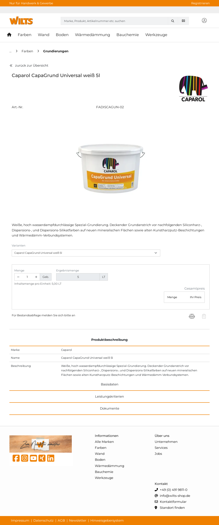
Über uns (162, 436)
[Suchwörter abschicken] (173, 21)
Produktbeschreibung (109, 340)
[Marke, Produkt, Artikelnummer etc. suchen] (173, 21)
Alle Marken (104, 442)
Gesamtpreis (194, 288)
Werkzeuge (104, 478)
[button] (204, 21)
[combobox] (125, 21)
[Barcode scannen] (183, 21)
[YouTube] (33, 459)
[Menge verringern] (18, 276)
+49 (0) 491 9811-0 (171, 489)
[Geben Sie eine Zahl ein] (27, 276)
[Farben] (28, 51)
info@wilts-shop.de (172, 495)
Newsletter (77, 520)
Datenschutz (43, 520)
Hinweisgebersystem (107, 520)
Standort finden (170, 507)
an (73, 315)
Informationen (106, 436)
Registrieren (200, 3)
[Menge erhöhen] (36, 276)
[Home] (10, 51)
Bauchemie (104, 472)
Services (161, 448)
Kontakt (161, 484)
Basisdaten (109, 384)
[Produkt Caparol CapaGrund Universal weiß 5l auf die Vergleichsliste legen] (192, 317)
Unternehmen (166, 442)
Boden (100, 460)
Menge (19, 270)
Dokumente (109, 408)
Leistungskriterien (109, 396)
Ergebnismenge (67, 270)
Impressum (20, 520)
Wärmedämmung (109, 466)
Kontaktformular (171, 501)
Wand (99, 454)
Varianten (18, 245)
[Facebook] (16, 459)
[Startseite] (11, 35)
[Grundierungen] (55, 51)
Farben (100, 448)
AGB (61, 520)
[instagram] (24, 459)
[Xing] (42, 459)
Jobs (158, 454)
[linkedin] (50, 459)
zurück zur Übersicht (28, 65)
